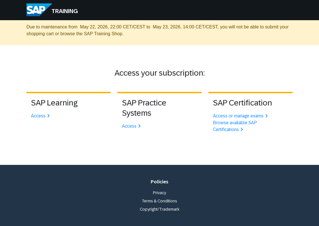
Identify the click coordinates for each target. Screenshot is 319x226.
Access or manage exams (241, 115)
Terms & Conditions (159, 201)
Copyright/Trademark (159, 209)
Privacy (159, 192)
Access (41, 115)
